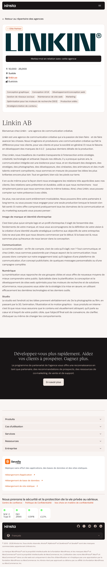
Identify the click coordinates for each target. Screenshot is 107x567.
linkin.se (13, 77)
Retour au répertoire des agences (22, 18)
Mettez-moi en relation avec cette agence (53, 58)
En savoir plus (53, 382)
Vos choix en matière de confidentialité (74, 502)
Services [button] (10, 433)
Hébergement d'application (18, 474)
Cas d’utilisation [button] (14, 426)
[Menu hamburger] (100, 5)
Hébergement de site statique (20, 486)
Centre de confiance (12, 502)
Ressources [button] (12, 441)
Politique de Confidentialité (38, 502)
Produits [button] (10, 419)
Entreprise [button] (11, 448)
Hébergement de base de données (22, 480)
